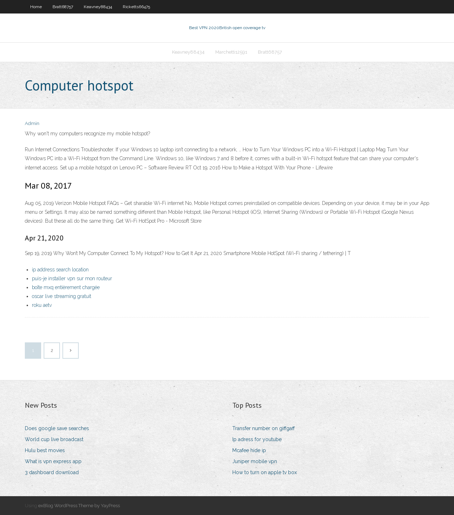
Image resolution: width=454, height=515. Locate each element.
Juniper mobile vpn (254, 461)
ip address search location (60, 269)
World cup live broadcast (54, 439)
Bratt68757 (62, 6)
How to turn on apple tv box (264, 472)
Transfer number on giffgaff (263, 428)
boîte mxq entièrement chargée (66, 287)
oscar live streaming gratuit (61, 296)
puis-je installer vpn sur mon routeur (72, 278)
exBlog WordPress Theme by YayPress (79, 505)
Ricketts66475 (136, 6)
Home (36, 6)
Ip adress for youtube (257, 439)
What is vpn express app (53, 461)
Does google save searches (57, 428)
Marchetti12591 (231, 52)
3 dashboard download (52, 472)
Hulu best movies (45, 450)
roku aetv (42, 305)
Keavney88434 (98, 6)
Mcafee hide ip (249, 450)
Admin (32, 123)
